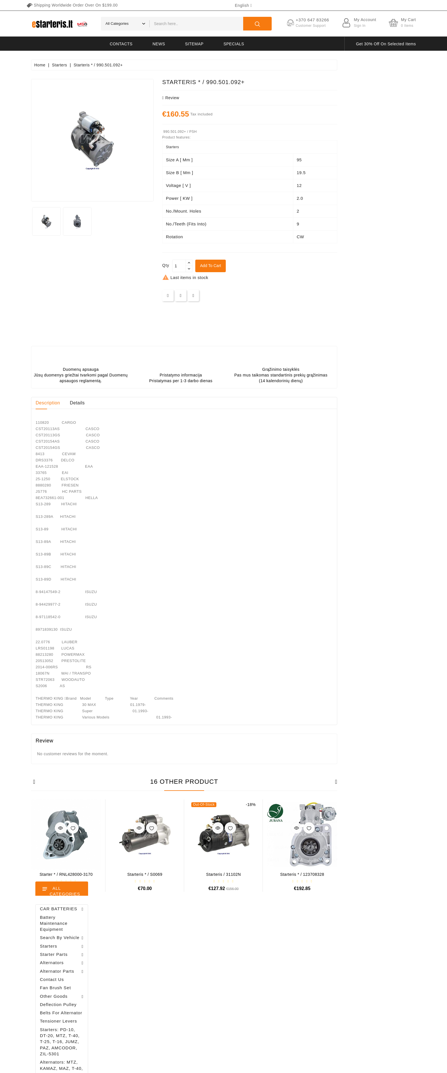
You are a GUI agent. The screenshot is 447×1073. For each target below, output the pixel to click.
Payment (285, 979)
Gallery (284, 989)
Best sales (204, 959)
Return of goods (292, 999)
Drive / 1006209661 (78, 397)
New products (207, 949)
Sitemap (194, 44)
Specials (234, 44)
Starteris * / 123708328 (381, 874)
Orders (135, 959)
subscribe (387, 1019)
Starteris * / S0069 (223, 874)
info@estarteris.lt (56, 960)
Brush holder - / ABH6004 (75, 369)
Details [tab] (156, 402)
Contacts (121, 44)
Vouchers (137, 989)
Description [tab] (126, 402)
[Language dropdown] (243, 5)
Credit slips (139, 969)
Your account (149, 927)
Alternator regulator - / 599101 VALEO (79, 339)
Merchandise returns (147, 949)
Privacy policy (290, 949)
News (159, 44)
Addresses (138, 979)
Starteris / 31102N (302, 874)
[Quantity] (258, 266)
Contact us (287, 1009)
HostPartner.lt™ (102, 1066)
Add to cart (289, 265)
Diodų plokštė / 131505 (74, 429)
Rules (283, 959)
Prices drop (205, 939)
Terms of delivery (293, 939)
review (249, 97)
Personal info (141, 939)
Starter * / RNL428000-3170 (145, 874)
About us (285, 969)
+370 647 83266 (56, 950)
